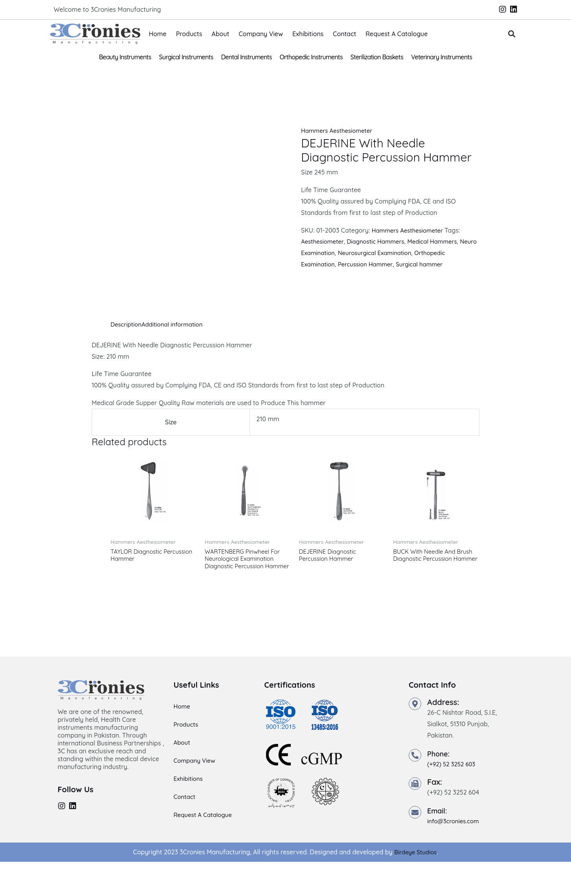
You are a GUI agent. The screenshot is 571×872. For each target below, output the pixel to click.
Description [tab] (127, 324)
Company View (261, 34)
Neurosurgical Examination (399, 253)
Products (189, 34)
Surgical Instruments (186, 57)
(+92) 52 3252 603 (453, 774)
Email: (438, 821)
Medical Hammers (442, 241)
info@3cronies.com (455, 831)
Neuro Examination (329, 253)
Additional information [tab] (177, 324)
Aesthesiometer (324, 241)
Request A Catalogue (396, 34)
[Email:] (415, 822)
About (220, 34)
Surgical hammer (428, 264)
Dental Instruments (246, 57)
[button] (511, 34)
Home (158, 34)
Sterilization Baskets (377, 57)
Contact (344, 34)
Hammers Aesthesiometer (339, 130)
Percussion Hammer (370, 264)
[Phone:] (415, 765)
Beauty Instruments (125, 57)
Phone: (439, 764)
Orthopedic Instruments (311, 57)
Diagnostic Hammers (381, 241)
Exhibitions (307, 34)
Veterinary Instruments (441, 57)
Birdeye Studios (416, 862)
